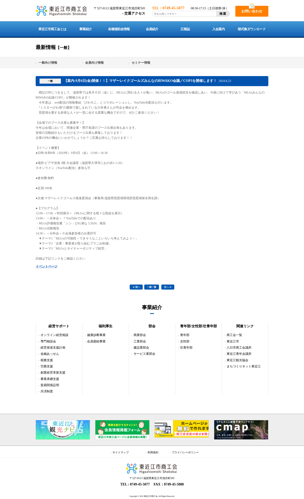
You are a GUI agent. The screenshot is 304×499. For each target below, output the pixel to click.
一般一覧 (151, 287)
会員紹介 (152, 29)
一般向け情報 (48, 62)
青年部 (184, 335)
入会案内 (218, 29)
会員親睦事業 (96, 341)
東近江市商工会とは (52, 29)
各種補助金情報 (119, 29)
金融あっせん (50, 353)
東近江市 (233, 341)
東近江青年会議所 (239, 353)
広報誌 (185, 29)
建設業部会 (141, 347)
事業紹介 (85, 29)
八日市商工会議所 (239, 347)
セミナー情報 (141, 62)
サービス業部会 (144, 353)
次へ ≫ (168, 287)
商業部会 (140, 335)
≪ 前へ (136, 287)
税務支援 (47, 360)
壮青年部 (186, 347)
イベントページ (46, 266)
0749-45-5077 (140, 484)
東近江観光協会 (237, 360)
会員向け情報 (94, 62)
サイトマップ (120, 452)
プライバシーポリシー (185, 452)
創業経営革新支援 (53, 372)
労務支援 (47, 366)
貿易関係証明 (50, 385)
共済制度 (47, 391)
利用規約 (153, 452)
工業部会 (140, 341)
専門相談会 (48, 341)
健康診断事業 (96, 335)
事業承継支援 (50, 379)
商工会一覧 (234, 335)
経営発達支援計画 (53, 347)
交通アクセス (134, 13)
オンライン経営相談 (54, 335)
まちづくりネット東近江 (244, 366)
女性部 (184, 341)
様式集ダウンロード (252, 29)
